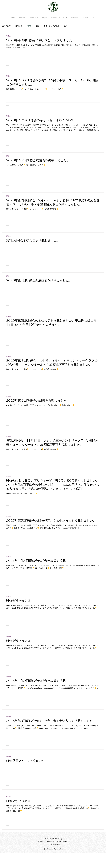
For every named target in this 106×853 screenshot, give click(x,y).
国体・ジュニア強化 (51, 26)
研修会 (29, 26)
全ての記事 (6, 26)
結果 (65, 26)
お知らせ (18, 26)
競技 (37, 26)
